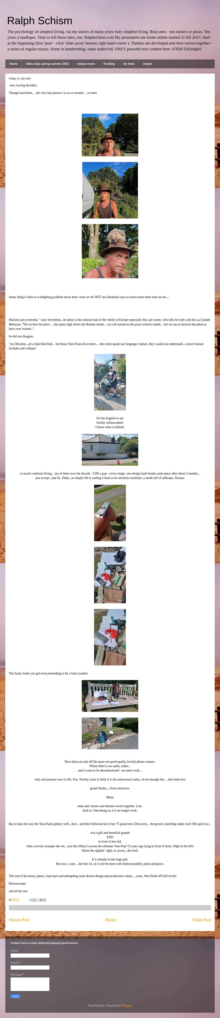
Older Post (201, 919)
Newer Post (19, 919)
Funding (109, 63)
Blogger (127, 1005)
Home (13, 63)
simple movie (86, 63)
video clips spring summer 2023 (47, 63)
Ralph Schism (39, 20)
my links (129, 63)
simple (147, 63)
